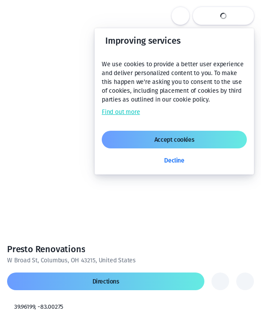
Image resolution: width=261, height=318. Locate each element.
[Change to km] (202, 299)
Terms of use (200, 314)
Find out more (121, 112)
